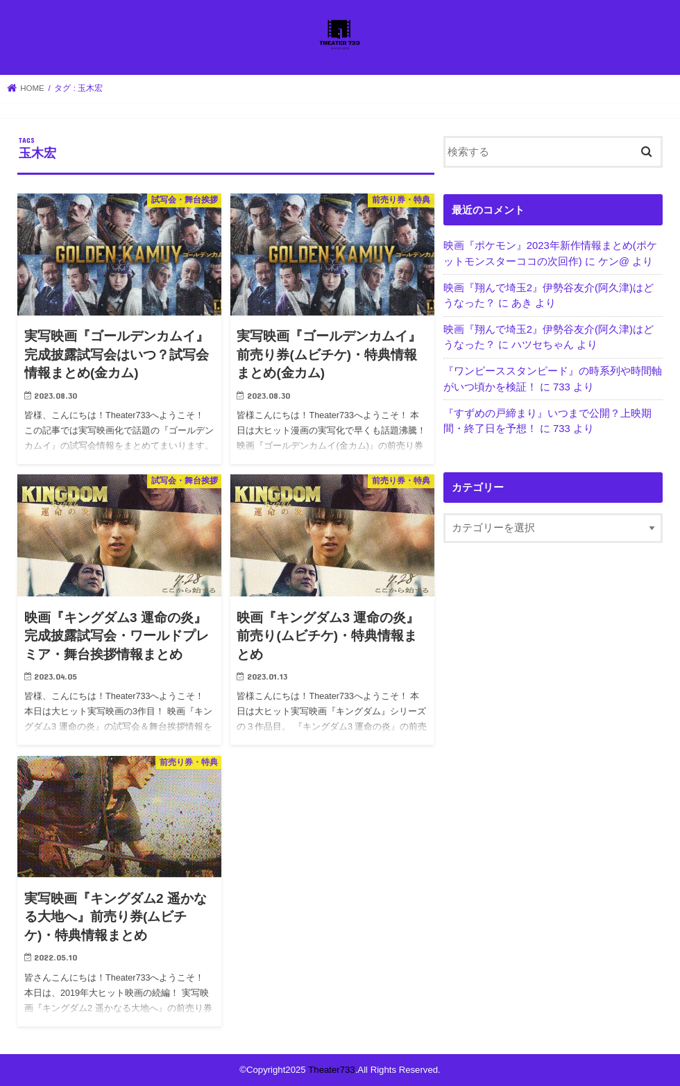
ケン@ (613, 261)
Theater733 (331, 1070)
